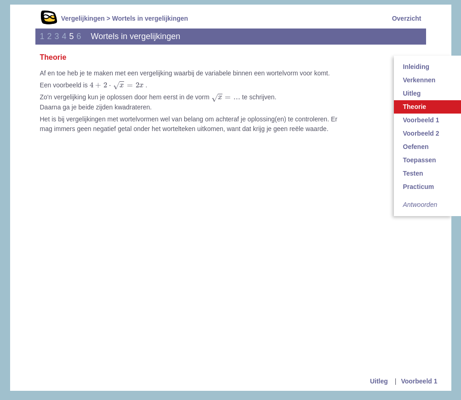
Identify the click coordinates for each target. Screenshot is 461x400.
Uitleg (379, 381)
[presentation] (117, 86)
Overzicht (406, 18)
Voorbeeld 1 (419, 381)
